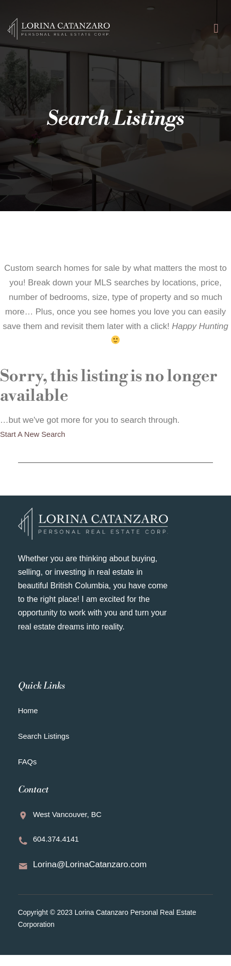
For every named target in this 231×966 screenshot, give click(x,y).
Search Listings (44, 736)
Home (28, 710)
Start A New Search (32, 434)
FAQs (27, 761)
